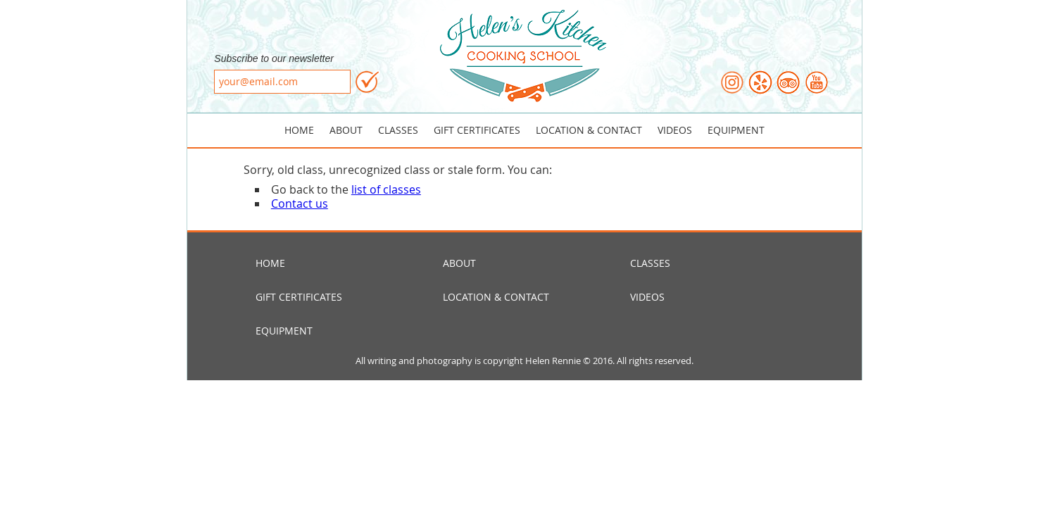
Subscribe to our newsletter (274, 58)
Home (299, 130)
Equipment (736, 130)
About (346, 130)
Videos (675, 130)
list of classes (386, 189)
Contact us (299, 203)
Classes (398, 130)
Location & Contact (589, 130)
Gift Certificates (477, 130)
